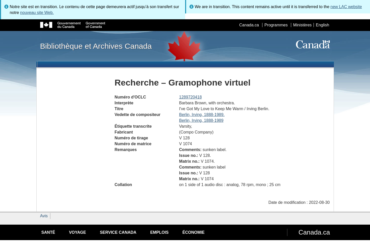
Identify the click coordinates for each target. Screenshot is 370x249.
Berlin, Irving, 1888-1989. (202, 114)
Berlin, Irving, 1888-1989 (201, 120)
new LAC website (346, 7)
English (322, 25)
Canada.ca (249, 25)
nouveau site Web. (37, 12)
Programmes (276, 25)
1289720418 (190, 97)
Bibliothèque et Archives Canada (96, 46)
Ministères (302, 25)
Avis (44, 216)
